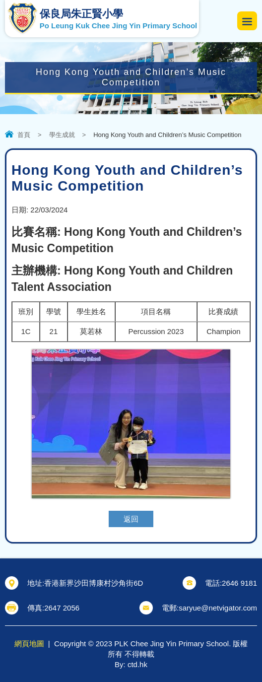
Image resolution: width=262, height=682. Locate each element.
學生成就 (62, 134)
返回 (131, 519)
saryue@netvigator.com (218, 608)
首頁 (23, 134)
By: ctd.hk (131, 664)
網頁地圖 (29, 643)
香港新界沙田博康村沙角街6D (93, 583)
